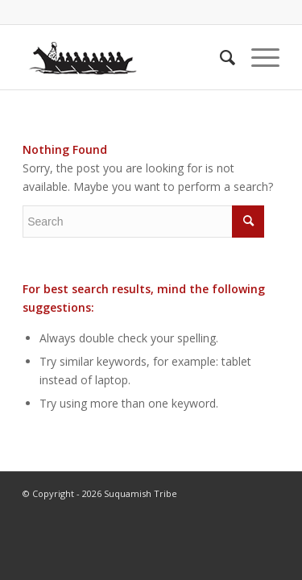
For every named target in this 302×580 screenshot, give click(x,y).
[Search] (219, 57)
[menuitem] (219, 57)
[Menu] (257, 57)
